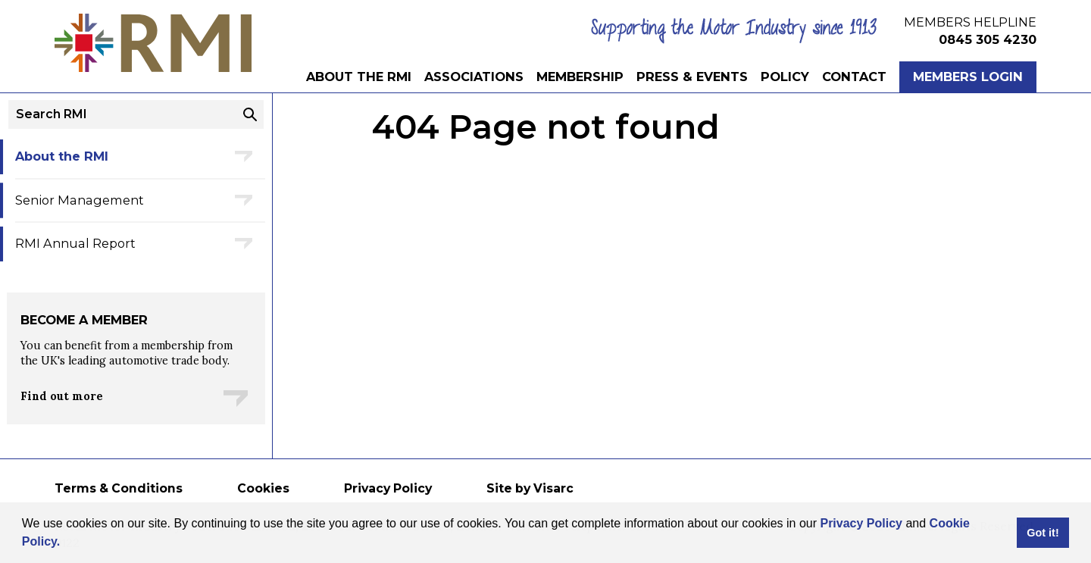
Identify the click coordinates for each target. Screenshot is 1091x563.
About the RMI (358, 76)
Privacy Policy (861, 523)
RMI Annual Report (75, 243)
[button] (66, 543)
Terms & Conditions (119, 488)
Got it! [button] (1042, 533)
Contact (854, 76)
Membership (580, 76)
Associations (474, 76)
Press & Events (692, 76)
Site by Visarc (530, 488)
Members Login (968, 76)
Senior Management (79, 200)
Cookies (263, 488)
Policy (785, 76)
